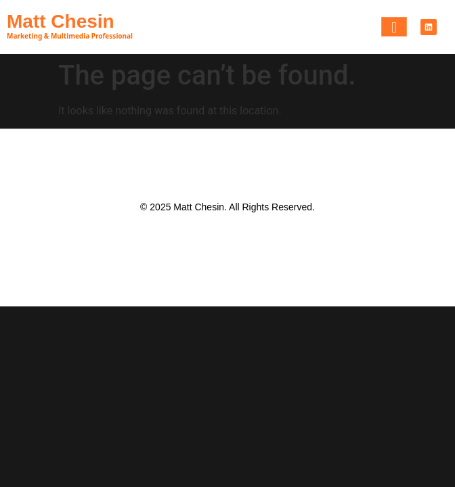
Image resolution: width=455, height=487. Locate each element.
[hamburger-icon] (394, 27)
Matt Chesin (60, 21)
